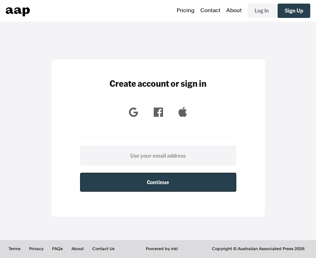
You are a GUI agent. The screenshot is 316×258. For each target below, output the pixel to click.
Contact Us (103, 248)
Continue (158, 182)
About (234, 10)
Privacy (36, 248)
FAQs (57, 248)
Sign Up (294, 10)
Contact (210, 10)
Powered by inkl (162, 248)
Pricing (186, 10)
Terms (14, 248)
